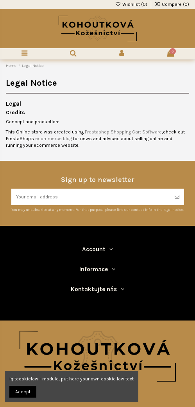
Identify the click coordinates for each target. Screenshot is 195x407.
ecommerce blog (53, 138)
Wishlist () (131, 4)
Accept (22, 391)
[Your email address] (90, 197)
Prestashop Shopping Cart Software (123, 132)
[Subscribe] (177, 197)
